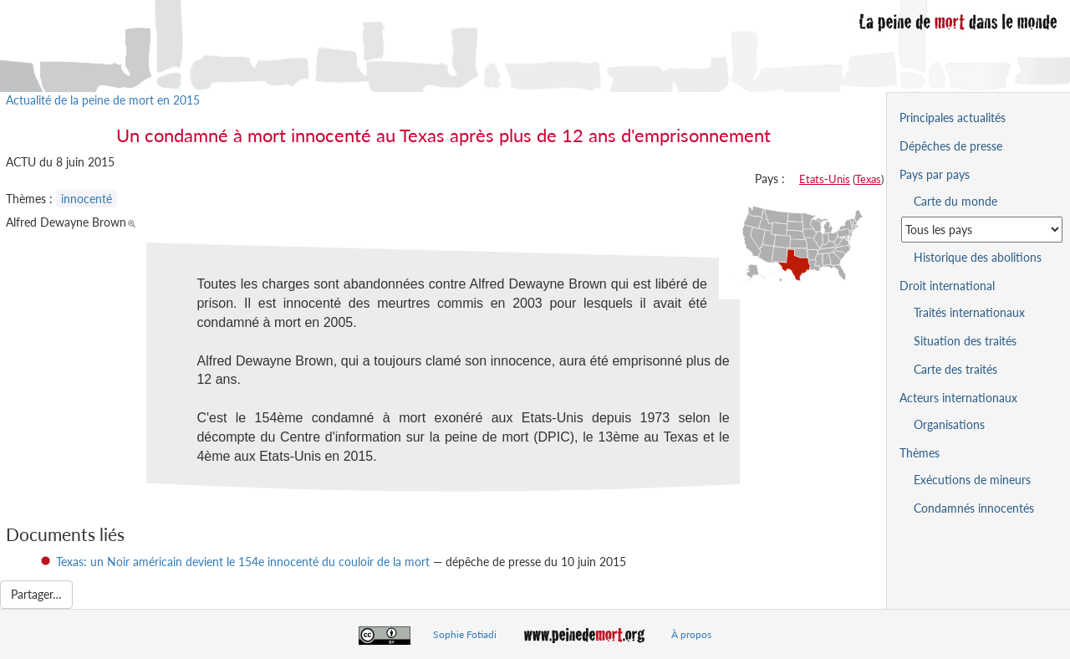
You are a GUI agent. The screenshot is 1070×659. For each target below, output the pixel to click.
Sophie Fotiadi (465, 634)
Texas (868, 179)
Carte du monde (955, 201)
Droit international (947, 285)
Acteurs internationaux (958, 398)
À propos (691, 634)
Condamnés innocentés (974, 508)
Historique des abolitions (978, 257)
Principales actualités (952, 117)
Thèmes (919, 453)
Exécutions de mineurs (972, 480)
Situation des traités (965, 341)
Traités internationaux (969, 312)
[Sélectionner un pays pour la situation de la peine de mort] (981, 230)
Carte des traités (955, 369)
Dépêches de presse (950, 146)
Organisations (949, 424)
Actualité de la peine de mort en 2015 (103, 100)
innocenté (86, 199)
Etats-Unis (824, 179)
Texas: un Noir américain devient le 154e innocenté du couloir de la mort (243, 561)
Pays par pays (934, 174)
